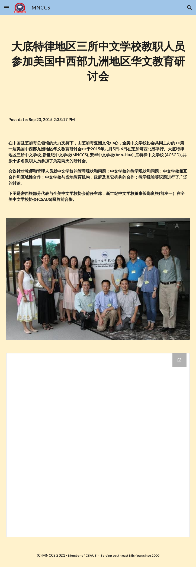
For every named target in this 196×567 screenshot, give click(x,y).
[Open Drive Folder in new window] (179, 360)
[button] (6, 7)
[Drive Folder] (98, 445)
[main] (98, 61)
